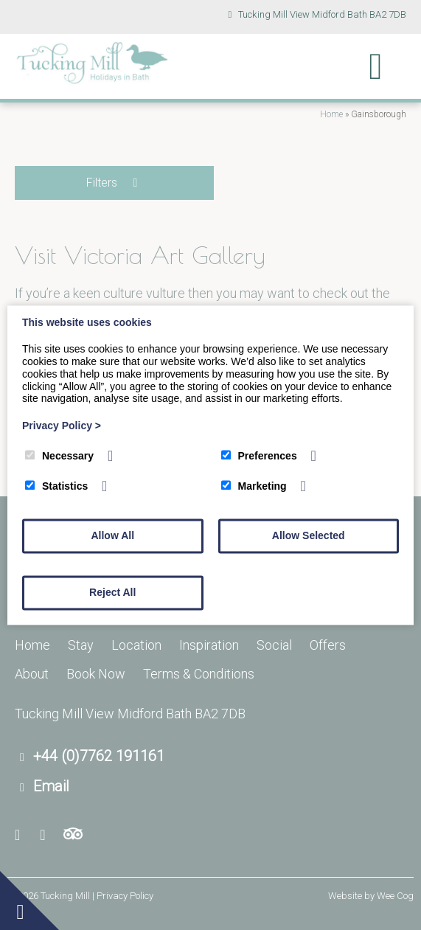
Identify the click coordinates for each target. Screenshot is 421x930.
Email (51, 786)
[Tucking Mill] (92, 80)
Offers (328, 645)
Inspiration (209, 645)
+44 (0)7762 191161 (98, 756)
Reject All (112, 592)
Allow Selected (308, 535)
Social (274, 645)
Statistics (56, 486)
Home (331, 114)
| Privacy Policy (122, 895)
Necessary (59, 456)
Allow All (112, 535)
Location (136, 645)
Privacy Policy (61, 426)
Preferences (259, 456)
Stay (81, 645)
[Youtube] (47, 835)
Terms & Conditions (198, 673)
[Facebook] (23, 835)
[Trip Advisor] (73, 835)
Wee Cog (395, 895)
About (32, 673)
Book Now (95, 673)
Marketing (254, 486)
